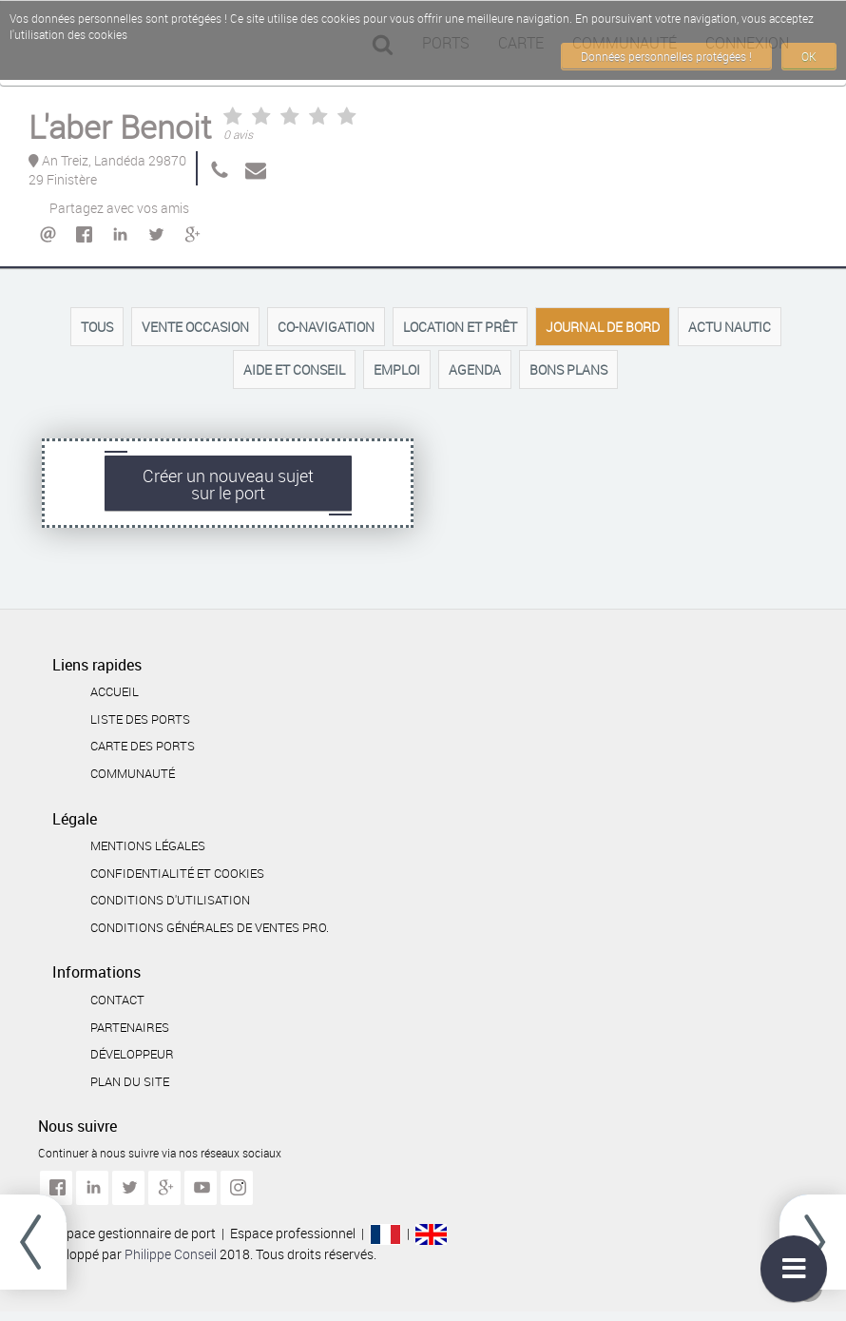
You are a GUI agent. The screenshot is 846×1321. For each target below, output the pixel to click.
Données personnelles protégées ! (666, 56)
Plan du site (129, 1081)
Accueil (114, 691)
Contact (117, 999)
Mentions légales (147, 845)
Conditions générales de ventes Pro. (209, 927)
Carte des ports (142, 745)
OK (809, 56)
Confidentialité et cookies (177, 873)
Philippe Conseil (172, 1254)
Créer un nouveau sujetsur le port (228, 484)
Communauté (132, 773)
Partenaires (129, 1027)
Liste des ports (140, 719)
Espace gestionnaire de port (134, 1233)
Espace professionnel (293, 1233)
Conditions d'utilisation (170, 899)
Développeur (132, 1053)
